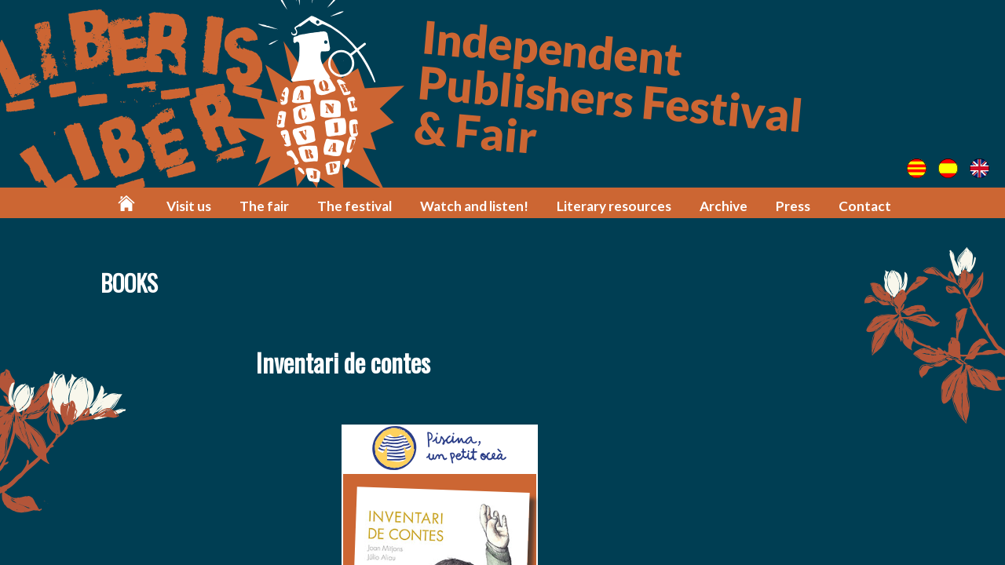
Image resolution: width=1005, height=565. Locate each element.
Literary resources (614, 206)
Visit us (188, 206)
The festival (354, 206)
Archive (723, 206)
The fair (264, 206)
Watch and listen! (474, 206)
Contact (865, 206)
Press (793, 206)
